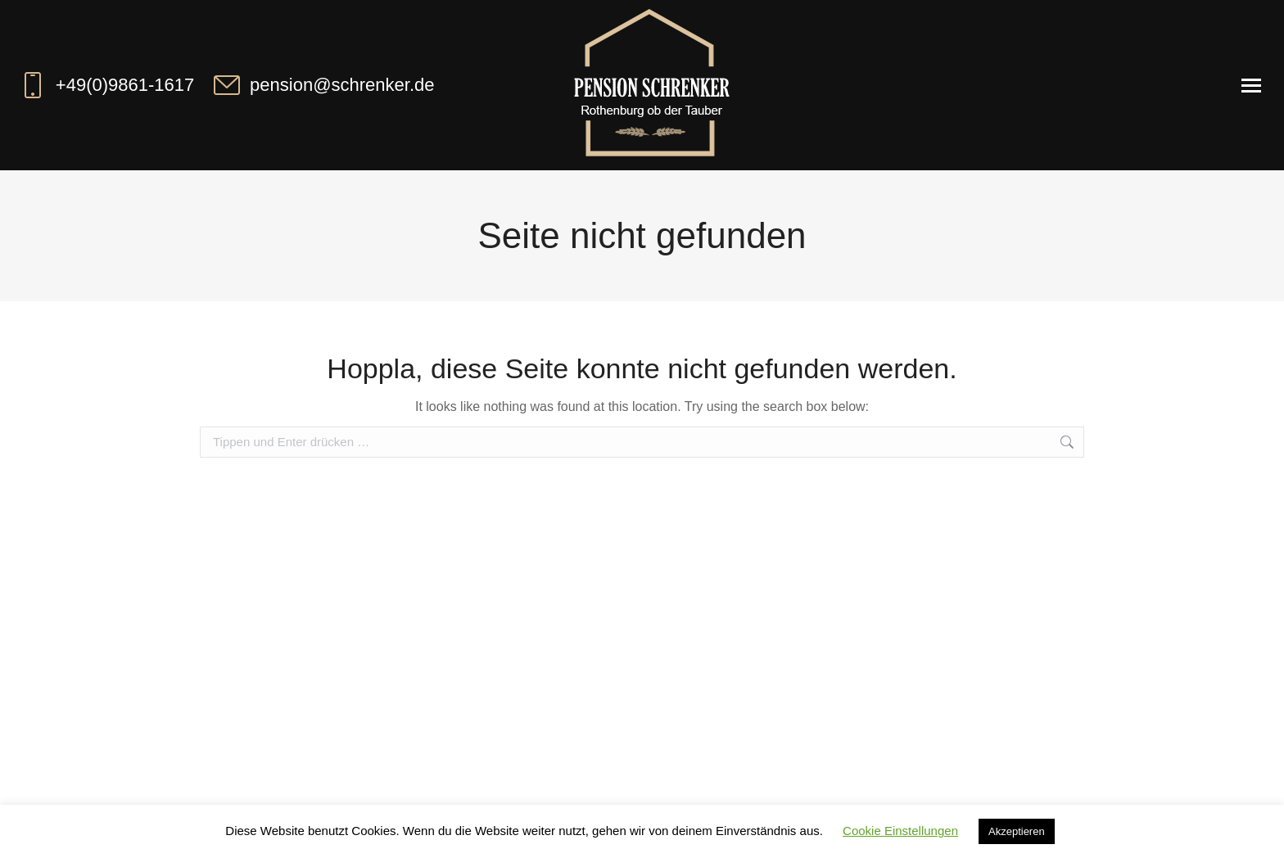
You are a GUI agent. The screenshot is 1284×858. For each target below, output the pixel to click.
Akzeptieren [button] (1016, 831)
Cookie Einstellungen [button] (900, 831)
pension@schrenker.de (322, 85)
